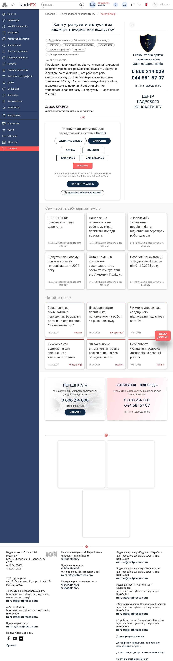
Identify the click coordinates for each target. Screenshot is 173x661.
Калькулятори (12, 101)
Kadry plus (68, 158)
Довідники (10, 89)
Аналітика (10, 32)
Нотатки (9, 64)
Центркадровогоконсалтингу (148, 101)
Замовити (99, 140)
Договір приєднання (130, 636)
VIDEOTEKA (10, 107)
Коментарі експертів (15, 39)
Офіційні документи (15, 70)
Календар (10, 95)
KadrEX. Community (15, 26)
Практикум (10, 20)
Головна (50, 13)
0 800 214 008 (70, 568)
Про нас (11, 645)
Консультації (11, 45)
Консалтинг (11, 123)
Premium (82, 165)
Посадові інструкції (15, 57)
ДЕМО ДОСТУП (162, 335)
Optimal (71, 150)
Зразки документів (15, 51)
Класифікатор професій (17, 76)
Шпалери (9, 142)
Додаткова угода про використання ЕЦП (140, 652)
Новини (9, 14)
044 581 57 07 (137, 405)
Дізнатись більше (70, 140)
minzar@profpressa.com (22, 600)
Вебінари (9, 136)
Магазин (9, 148)
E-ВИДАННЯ (11, 115)
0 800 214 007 (70, 558)
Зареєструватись (82, 184)
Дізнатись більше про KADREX (83, 192)
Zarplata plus (95, 158)
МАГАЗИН (75, 412)
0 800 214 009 (137, 400)
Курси (8, 129)
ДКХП (8, 82)
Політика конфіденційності (132, 659)
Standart (93, 150)
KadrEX (101, 133)
